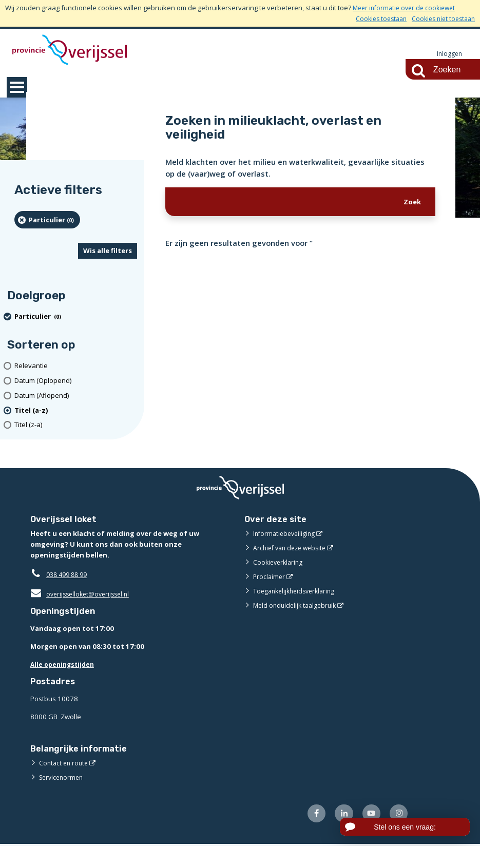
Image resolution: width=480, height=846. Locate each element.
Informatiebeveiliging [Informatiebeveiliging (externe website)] (286, 534)
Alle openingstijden (64, 664)
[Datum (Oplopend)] (75, 381)
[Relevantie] (75, 366)
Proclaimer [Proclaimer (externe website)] (269, 577)
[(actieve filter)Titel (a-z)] (75, 410)
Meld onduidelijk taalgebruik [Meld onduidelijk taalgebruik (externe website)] (297, 605)
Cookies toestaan (374, 18)
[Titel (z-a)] (75, 425)
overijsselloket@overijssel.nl (83, 594)
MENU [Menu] (17, 88)
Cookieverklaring (279, 562)
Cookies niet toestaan (441, 18)
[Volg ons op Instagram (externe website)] (398, 815)
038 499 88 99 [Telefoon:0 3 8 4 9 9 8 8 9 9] (69, 575)
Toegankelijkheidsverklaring (297, 591)
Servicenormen (63, 777)
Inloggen (448, 54)
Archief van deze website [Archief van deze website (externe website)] (292, 548)
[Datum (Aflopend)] (75, 396)
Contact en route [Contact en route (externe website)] (65, 763)
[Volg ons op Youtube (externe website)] (369, 815)
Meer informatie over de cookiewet (407, 7)
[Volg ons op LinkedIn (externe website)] (340, 815)
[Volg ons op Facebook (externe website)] (311, 815)
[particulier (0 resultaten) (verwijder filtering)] (47, 220)
